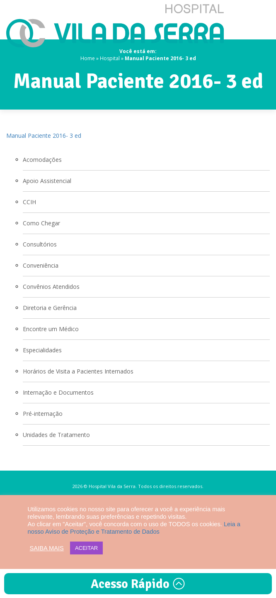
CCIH (29, 202)
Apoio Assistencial (47, 181)
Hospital (110, 58)
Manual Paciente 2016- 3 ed (43, 135)
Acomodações (42, 160)
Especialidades (42, 350)
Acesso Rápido (138, 584)
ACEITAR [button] (86, 548)
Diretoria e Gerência (50, 308)
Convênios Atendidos (51, 286)
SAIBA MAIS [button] (47, 548)
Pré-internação (43, 413)
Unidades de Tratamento (56, 435)
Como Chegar (41, 223)
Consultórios (40, 244)
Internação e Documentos (58, 392)
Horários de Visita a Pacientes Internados (78, 371)
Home (87, 58)
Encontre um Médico (51, 329)
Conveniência (40, 265)
